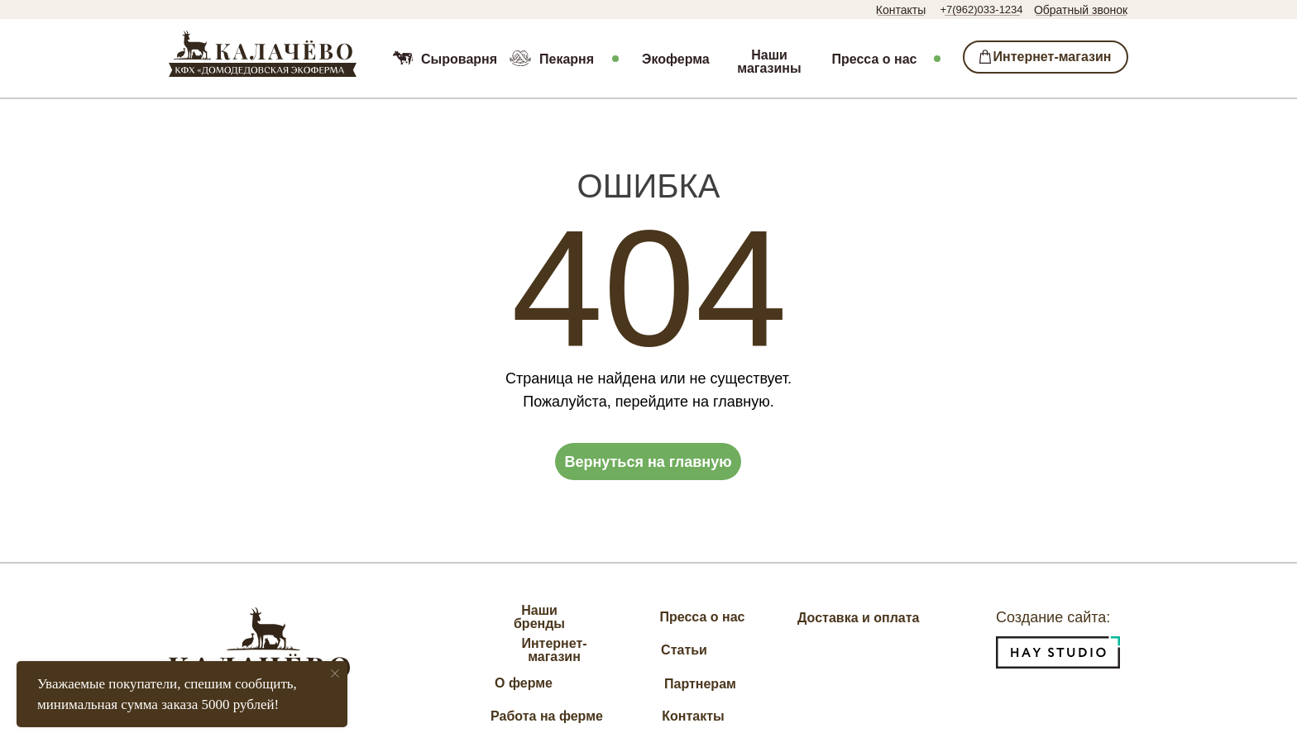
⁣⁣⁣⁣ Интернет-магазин (1046, 57)
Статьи (684, 650)
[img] (263, 54)
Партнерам (700, 684)
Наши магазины (769, 62)
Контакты (901, 10)
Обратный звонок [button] (1080, 10)
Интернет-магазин (553, 650)
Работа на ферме (547, 716)
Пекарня (566, 59)
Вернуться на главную (647, 462)
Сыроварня (459, 59)
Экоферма (676, 59)
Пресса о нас (874, 59)
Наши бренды (539, 617)
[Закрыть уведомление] (335, 673)
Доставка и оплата (858, 618)
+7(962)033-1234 (981, 9)
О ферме (524, 683)
